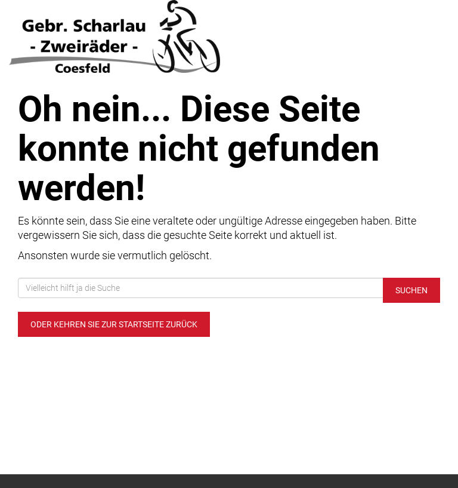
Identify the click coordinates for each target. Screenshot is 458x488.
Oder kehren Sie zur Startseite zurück (113, 324)
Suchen (411, 290)
